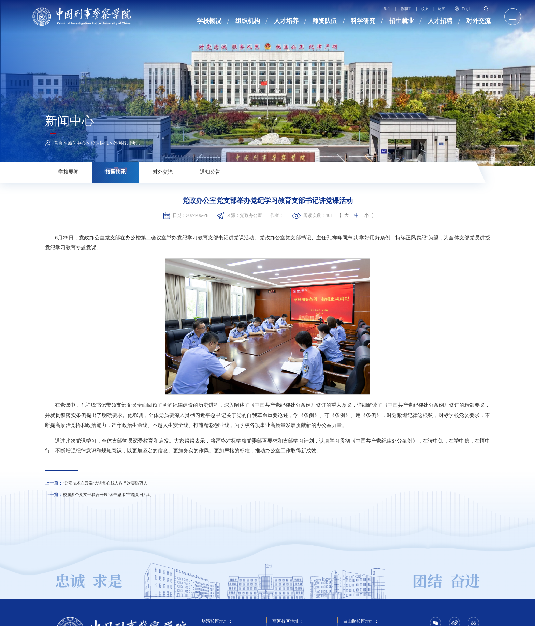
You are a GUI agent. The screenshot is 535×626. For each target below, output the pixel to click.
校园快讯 (100, 143)
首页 (58, 143)
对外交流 (163, 172)
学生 (387, 9)
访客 (442, 9)
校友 (425, 9)
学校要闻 (68, 172)
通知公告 (210, 172)
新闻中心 (77, 143)
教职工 (406, 9)
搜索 (486, 8)
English (465, 8)
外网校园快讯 (126, 143)
